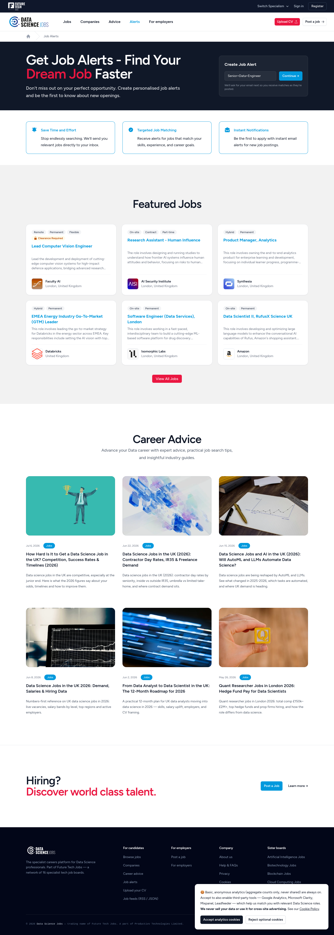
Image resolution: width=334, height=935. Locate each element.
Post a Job (271, 786)
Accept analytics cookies (221, 920)
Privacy (224, 874)
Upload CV (287, 22)
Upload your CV (134, 890)
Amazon (243, 351)
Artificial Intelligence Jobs (286, 857)
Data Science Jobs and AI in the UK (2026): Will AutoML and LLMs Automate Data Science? (260, 559)
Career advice (133, 874)
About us (225, 857)
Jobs (67, 21)
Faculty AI (52, 281)
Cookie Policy (309, 909)
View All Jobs (167, 379)
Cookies (225, 882)
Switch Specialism (273, 6)
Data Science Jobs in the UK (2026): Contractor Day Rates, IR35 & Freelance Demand (159, 559)
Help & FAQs (228, 865)
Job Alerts (51, 36)
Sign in (299, 6)
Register (317, 6)
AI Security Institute (156, 281)
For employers (161, 21)
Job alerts (130, 882)
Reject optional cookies (265, 920)
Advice (115, 21)
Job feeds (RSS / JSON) (140, 899)
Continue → (290, 76)
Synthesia (244, 281)
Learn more (298, 786)
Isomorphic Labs (153, 351)
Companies (90, 21)
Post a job (314, 22)
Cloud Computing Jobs (284, 882)
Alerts (135, 21)
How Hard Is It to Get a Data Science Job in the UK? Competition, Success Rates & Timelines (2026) (67, 559)
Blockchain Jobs (279, 874)
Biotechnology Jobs (281, 865)
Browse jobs (132, 857)
